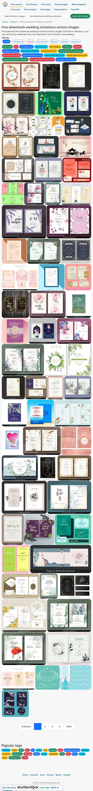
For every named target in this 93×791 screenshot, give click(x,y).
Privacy (50, 775)
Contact (67, 775)
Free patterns (60, 9)
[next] (69, 726)
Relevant (54, 41)
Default (6, 41)
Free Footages (61, 4)
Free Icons (15, 9)
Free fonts (46, 4)
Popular (64, 41)
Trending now (18, 41)
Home (5, 21)
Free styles (45, 9)
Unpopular (75, 41)
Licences (34, 775)
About (58, 775)
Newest (31, 41)
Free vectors (16, 4)
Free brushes (30, 9)
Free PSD (75, 9)
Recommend (42, 41)
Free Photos (31, 4)
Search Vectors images (14, 16)
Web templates (79, 4)
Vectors (14, 21)
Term (42, 775)
